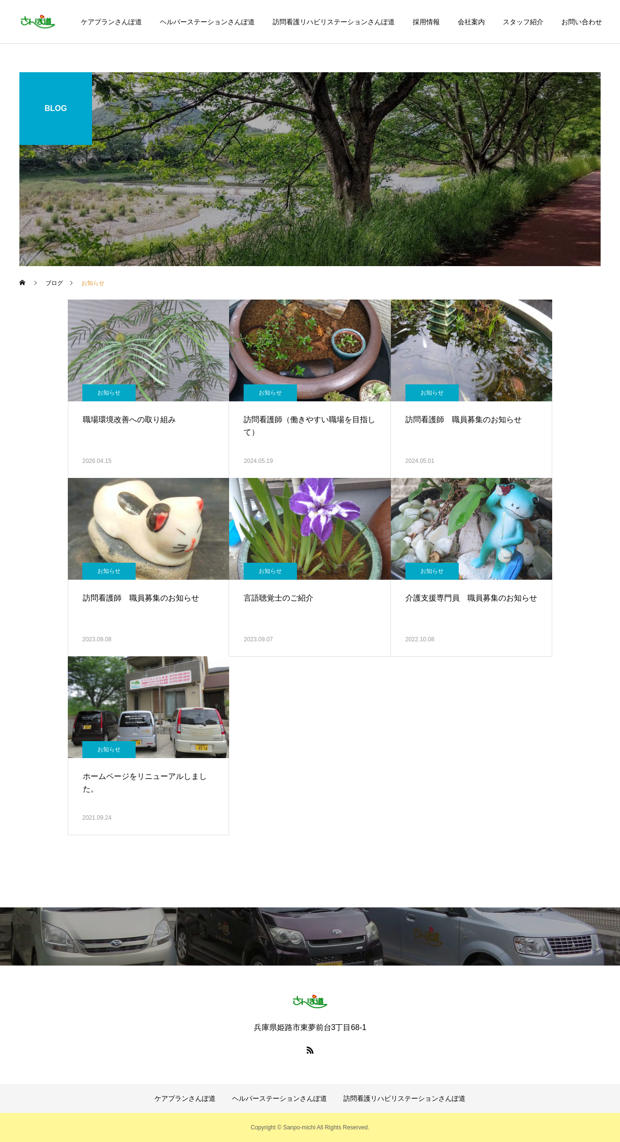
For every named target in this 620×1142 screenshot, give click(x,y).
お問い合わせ (581, 22)
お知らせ (109, 392)
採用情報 (426, 22)
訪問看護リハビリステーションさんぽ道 (334, 22)
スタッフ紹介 (523, 22)
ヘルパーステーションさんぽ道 (207, 22)
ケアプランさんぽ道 (111, 22)
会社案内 (471, 22)
